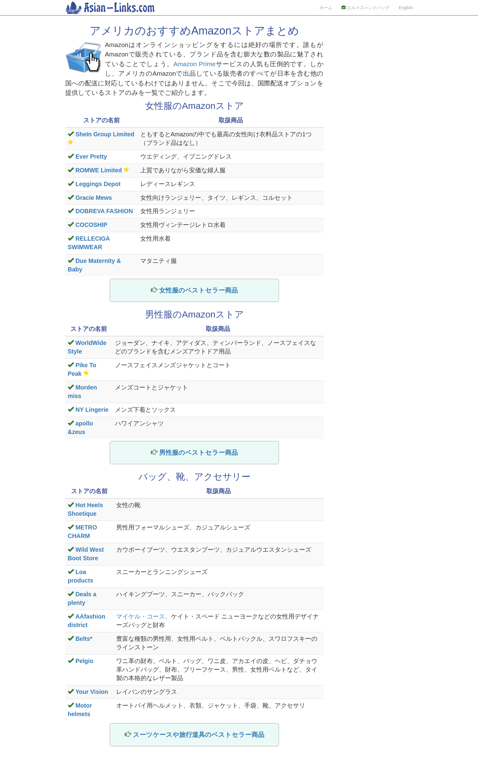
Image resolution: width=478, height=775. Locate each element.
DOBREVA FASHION (104, 211)
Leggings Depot (97, 184)
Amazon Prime (194, 63)
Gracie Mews (93, 197)
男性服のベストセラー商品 (198, 452)
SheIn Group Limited (104, 134)
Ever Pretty (91, 156)
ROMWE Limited (98, 170)
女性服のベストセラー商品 (198, 290)
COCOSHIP (91, 224)
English (406, 7)
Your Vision (91, 691)
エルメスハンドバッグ (365, 7)
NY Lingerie (92, 409)
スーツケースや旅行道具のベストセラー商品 (198, 734)
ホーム (325, 7)
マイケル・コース (140, 616)
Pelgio (84, 661)
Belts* (83, 638)
